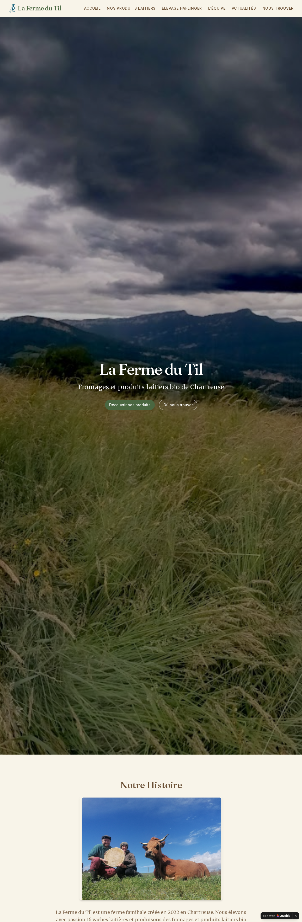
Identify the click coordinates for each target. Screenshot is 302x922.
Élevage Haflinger (182, 8)
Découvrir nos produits (130, 405)
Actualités (244, 8)
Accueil (92, 8)
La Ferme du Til (39, 8)
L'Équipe (217, 8)
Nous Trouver (278, 8)
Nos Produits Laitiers (131, 8)
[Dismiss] (296, 916)
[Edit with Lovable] (276, 916)
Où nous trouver (178, 405)
